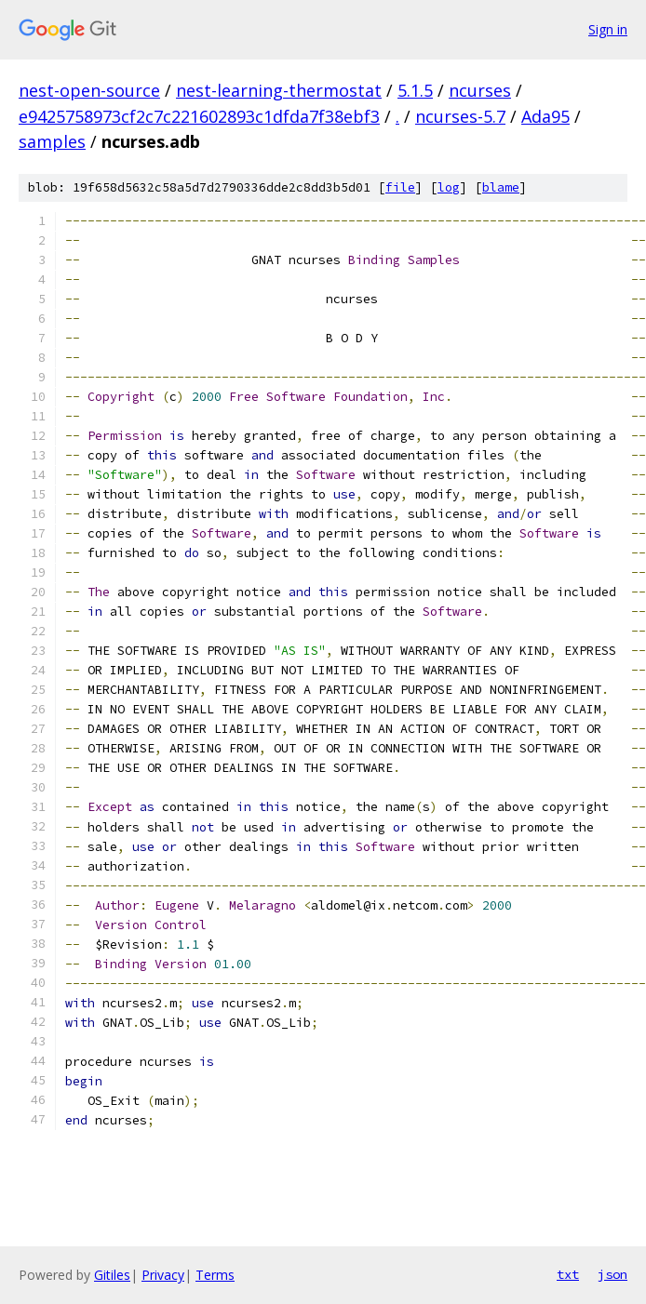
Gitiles (112, 1275)
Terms (215, 1275)
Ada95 (545, 116)
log (448, 187)
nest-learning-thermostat (279, 90)
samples (52, 141)
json (612, 1274)
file (400, 187)
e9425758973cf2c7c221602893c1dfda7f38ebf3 (199, 116)
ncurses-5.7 (460, 116)
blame (500, 187)
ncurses (480, 90)
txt (568, 1274)
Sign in (607, 29)
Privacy (162, 1275)
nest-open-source (89, 90)
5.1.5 (415, 90)
